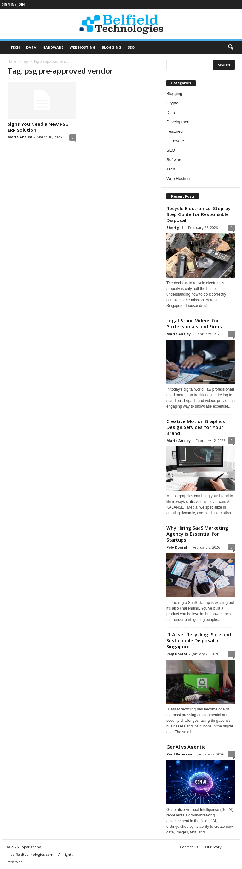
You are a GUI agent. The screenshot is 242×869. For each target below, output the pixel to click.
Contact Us (189, 846)
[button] (231, 47)
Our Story (213, 846)
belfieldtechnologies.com (31, 854)
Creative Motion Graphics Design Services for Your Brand (195, 427)
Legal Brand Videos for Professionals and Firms (194, 323)
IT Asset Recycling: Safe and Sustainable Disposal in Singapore (198, 640)
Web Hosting (82, 47)
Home (12, 61)
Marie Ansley (20, 137)
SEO (131, 47)
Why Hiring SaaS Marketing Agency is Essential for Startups (197, 534)
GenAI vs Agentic (185, 747)
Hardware (53, 47)
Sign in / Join (13, 4)
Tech (15, 47)
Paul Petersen (179, 754)
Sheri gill (174, 227)
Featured (174, 131)
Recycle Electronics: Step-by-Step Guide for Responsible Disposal (199, 214)
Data (31, 47)
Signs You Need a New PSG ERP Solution (38, 127)
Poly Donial (176, 547)
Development (178, 122)
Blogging (111, 47)
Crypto (172, 103)
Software (174, 159)
